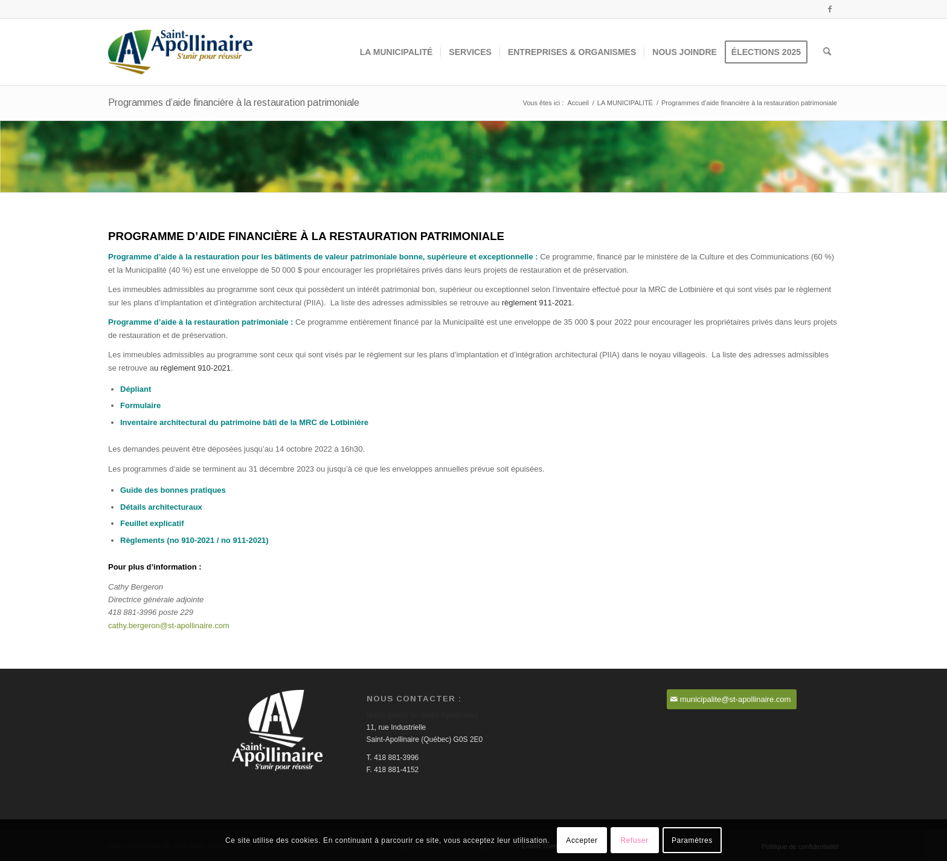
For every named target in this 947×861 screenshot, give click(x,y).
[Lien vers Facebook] (830, 9)
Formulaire (140, 405)
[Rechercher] (827, 52)
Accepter (581, 840)
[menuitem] (396, 52)
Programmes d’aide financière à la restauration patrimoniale (233, 102)
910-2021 (197, 540)
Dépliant (135, 389)
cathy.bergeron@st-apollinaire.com (169, 625)
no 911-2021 (243, 540)
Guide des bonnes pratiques (173, 490)
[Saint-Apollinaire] (180, 52)
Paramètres (692, 840)
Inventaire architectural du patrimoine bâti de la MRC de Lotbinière (244, 422)
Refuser (635, 840)
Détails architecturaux (161, 507)
